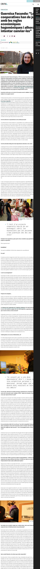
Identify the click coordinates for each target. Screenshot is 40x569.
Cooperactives (4, 10)
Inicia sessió (37, 1)
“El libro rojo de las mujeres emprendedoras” (24, 86)
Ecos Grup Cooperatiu (6, 101)
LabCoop (22, 88)
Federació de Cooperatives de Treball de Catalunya (13, 308)
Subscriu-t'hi (30, 1)
